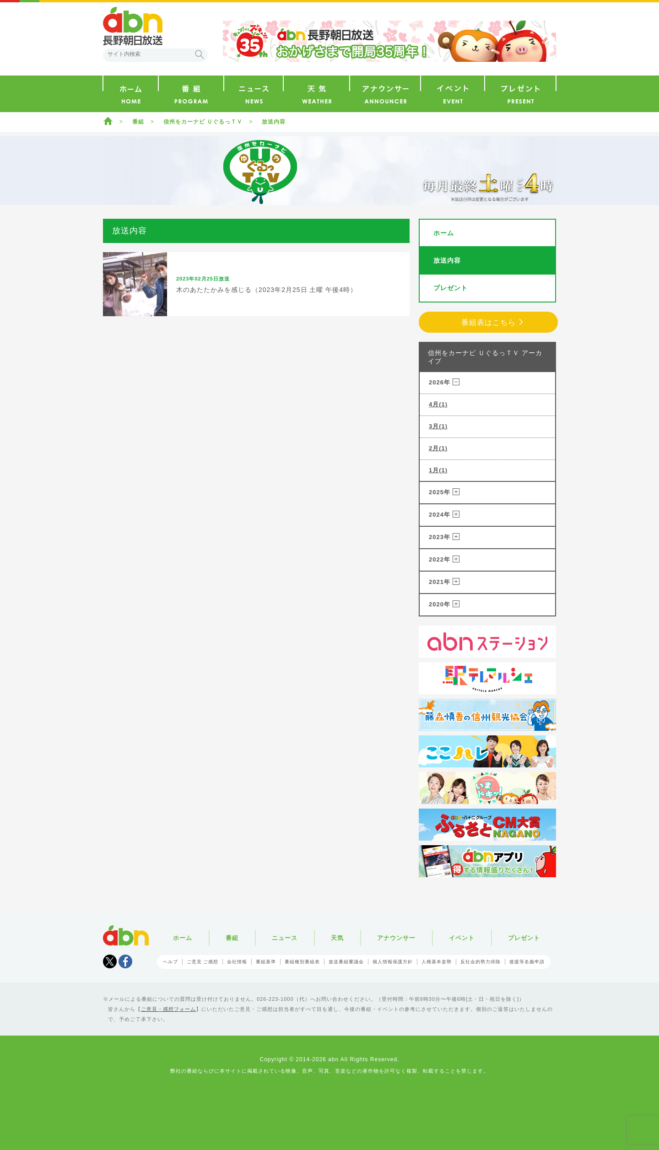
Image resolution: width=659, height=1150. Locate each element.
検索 (199, 54)
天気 (337, 937)
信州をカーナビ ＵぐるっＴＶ (203, 122)
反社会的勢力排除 (480, 961)
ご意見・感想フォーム (168, 1009)
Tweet (110, 961)
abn (126, 935)
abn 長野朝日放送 (132, 26)
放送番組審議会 (346, 961)
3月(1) (438, 426)
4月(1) (438, 404)
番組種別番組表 (302, 961)
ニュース (284, 937)
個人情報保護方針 (393, 961)
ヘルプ (170, 961)
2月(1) (438, 448)
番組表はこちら (488, 322)
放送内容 (274, 122)
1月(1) (438, 470)
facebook (125, 961)
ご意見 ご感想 (203, 961)
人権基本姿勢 (436, 961)
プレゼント (450, 288)
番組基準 (266, 961)
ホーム (108, 121)
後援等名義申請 (527, 961)
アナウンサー (396, 937)
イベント (462, 937)
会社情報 (237, 961)
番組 (138, 122)
